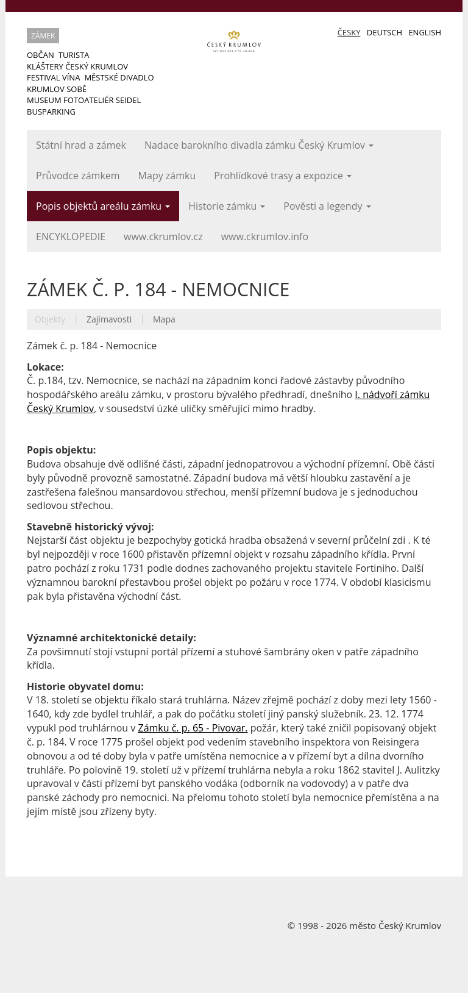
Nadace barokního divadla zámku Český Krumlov (259, 145)
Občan (40, 54)
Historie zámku (226, 206)
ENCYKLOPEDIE (70, 236)
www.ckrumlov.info (264, 236)
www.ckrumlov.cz (163, 236)
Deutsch (384, 32)
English (424, 32)
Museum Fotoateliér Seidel (84, 99)
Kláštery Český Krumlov (77, 66)
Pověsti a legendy (326, 206)
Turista (74, 54)
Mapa (164, 319)
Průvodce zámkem (78, 175)
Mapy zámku (167, 175)
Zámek (43, 35)
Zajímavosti (109, 319)
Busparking (51, 111)
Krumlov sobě (57, 89)
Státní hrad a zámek (81, 145)
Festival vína (53, 77)
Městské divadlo (119, 77)
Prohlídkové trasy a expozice (283, 175)
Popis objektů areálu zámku (103, 206)
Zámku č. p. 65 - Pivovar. (192, 728)
